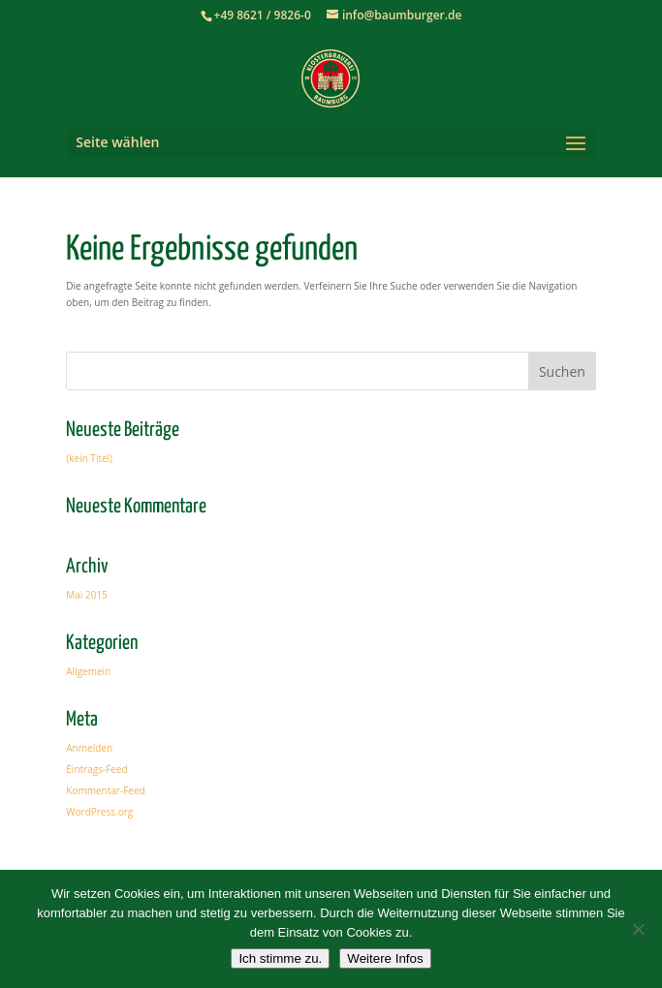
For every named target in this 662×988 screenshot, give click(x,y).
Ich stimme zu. (280, 958)
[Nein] (637, 929)
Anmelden (89, 748)
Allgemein (88, 671)
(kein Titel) (89, 458)
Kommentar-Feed (105, 790)
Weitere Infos (385, 958)
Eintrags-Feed (96, 769)
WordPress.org (99, 811)
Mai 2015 (87, 595)
